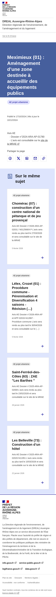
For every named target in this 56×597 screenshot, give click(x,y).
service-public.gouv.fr (30, 563)
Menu (52, 4)
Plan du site (7, 578)
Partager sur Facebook (10, 158)
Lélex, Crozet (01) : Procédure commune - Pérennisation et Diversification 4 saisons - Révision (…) (26, 296)
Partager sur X (19, 158)
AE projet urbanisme (18, 102)
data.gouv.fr (31, 569)
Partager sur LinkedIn (27, 158)
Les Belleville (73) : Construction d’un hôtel (27, 444)
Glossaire (18, 578)
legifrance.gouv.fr (11, 569)
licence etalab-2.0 (9, 593)
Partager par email (35, 158)
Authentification (33, 583)
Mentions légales (31, 578)
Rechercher (46, 4)
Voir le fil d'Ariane (9, 36)
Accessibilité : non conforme (13, 583)
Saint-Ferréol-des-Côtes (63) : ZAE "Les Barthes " (26, 376)
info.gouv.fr (8, 563)
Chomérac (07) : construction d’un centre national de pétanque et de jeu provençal (26, 212)
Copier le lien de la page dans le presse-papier (44, 158)
